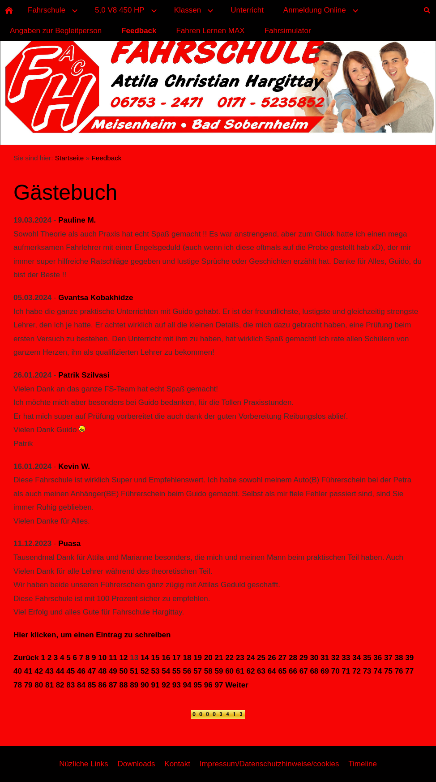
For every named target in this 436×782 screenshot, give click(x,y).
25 (261, 657)
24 (250, 657)
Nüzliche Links (83, 764)
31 (325, 657)
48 (102, 671)
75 (388, 671)
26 (272, 657)
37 (388, 657)
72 (356, 671)
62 (250, 671)
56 (187, 671)
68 (314, 671)
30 (314, 657)
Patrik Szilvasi (83, 375)
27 (282, 657)
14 (145, 657)
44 (60, 671)
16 (166, 657)
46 (81, 671)
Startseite (69, 158)
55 (176, 671)
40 (17, 671)
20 (208, 657)
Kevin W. (74, 466)
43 (49, 671)
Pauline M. (77, 220)
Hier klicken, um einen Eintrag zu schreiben (92, 635)
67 (303, 671)
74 (377, 671)
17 (176, 657)
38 (399, 657)
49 (113, 671)
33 (346, 657)
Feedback (106, 158)
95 (197, 685)
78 (17, 685)
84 (81, 685)
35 (367, 657)
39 (409, 657)
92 (166, 685)
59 (218, 671)
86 (102, 685)
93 (176, 685)
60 (229, 671)
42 (38, 671)
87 (113, 685)
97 (218, 685)
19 (197, 657)
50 (124, 671)
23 (240, 657)
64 (272, 671)
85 (92, 685)
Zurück (26, 657)
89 (134, 685)
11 (113, 657)
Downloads (136, 764)
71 (346, 671)
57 (197, 671)
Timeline (362, 764)
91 (155, 685)
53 (155, 671)
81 (49, 685)
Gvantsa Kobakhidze (95, 297)
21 (218, 657)
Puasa (69, 543)
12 (124, 657)
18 (187, 657)
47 (92, 671)
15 (155, 657)
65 (282, 671)
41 (28, 671)
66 (293, 671)
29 (303, 657)
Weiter (236, 685)
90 (145, 685)
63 (261, 671)
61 (240, 671)
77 (409, 671)
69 (325, 671)
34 (356, 657)
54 (166, 671)
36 (377, 657)
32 (335, 657)
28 (293, 657)
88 (124, 685)
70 (335, 671)
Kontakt (177, 764)
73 (367, 671)
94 (187, 685)
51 (134, 671)
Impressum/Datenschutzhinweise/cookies (269, 764)
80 (38, 685)
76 (399, 671)
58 (208, 671)
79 (28, 685)
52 (145, 671)
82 (60, 685)
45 (70, 671)
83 (70, 685)
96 (208, 685)
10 (102, 657)
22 (229, 657)
